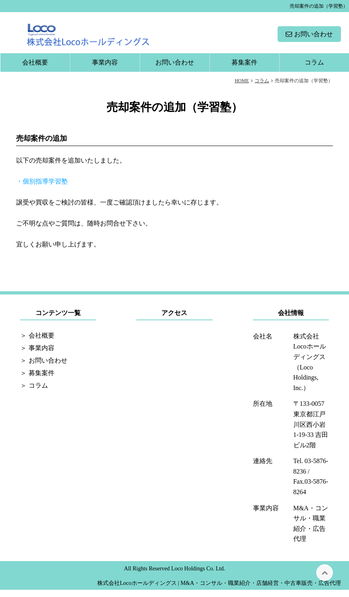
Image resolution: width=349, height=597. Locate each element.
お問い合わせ (313, 37)
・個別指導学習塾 (42, 188)
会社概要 (35, 69)
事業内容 (105, 69)
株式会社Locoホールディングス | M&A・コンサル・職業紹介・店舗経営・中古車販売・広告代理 (219, 590)
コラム (314, 69)
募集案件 (244, 69)
